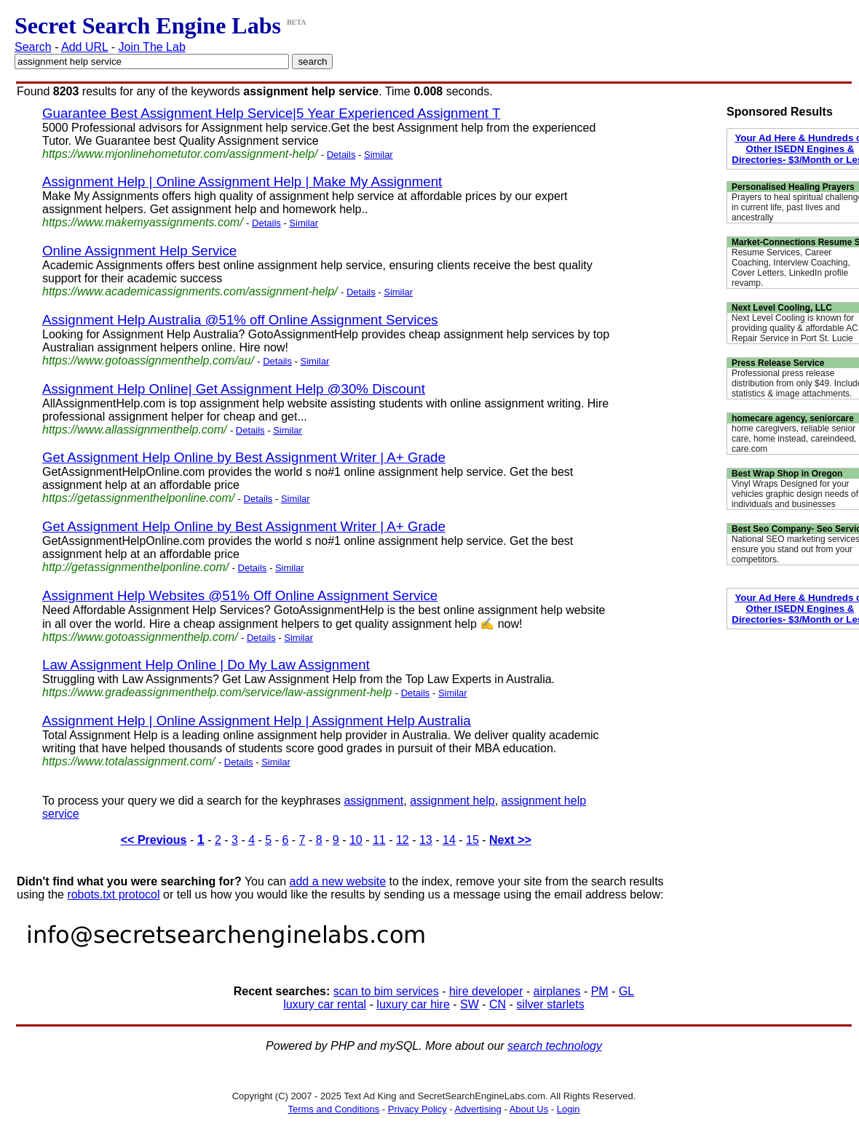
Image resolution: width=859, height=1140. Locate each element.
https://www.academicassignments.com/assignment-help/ (190, 291)
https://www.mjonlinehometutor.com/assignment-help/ (179, 154)
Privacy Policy (417, 1109)
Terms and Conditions (333, 1109)
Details (341, 154)
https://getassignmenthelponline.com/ (138, 498)
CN (497, 1004)
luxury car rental (324, 1004)
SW (469, 1004)
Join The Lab (152, 47)
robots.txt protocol (113, 894)
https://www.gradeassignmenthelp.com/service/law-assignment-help (217, 692)
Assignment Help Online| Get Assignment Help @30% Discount (233, 388)
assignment (373, 800)
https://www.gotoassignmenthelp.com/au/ (148, 360)
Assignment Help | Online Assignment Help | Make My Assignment (242, 181)
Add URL (84, 47)
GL (626, 991)
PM (600, 991)
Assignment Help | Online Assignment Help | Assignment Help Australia (256, 720)
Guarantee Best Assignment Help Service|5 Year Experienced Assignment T (271, 113)
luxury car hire (412, 1004)
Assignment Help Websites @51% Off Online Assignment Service (240, 595)
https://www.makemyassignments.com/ (142, 222)
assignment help (452, 800)
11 (379, 840)
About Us (529, 1109)
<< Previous (154, 840)
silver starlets (550, 1004)
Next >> (510, 840)
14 (449, 840)
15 (472, 840)
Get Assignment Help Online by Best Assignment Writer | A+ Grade (244, 457)
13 (425, 840)
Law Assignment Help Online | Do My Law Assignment (206, 664)
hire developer (486, 991)
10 (356, 840)
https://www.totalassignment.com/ (128, 761)
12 (402, 840)
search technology (554, 1046)
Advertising (478, 1109)
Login (568, 1109)
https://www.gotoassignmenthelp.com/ (140, 637)
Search (33, 47)
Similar (378, 154)
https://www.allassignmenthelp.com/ (134, 429)
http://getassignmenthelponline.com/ (135, 567)
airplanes (557, 991)
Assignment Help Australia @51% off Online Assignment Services (240, 319)
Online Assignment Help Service (139, 250)
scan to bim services (386, 991)
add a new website (338, 881)
